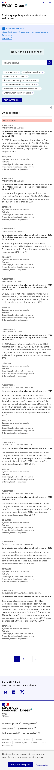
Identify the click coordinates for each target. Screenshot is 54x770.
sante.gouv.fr (29, 723)
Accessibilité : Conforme (11, 739)
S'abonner (38, 739)
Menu (50, 3)
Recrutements (7, 746)
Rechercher (43, 3)
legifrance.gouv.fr (10, 733)
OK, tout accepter (20, 764)
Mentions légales (20, 742)
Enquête (6, 38)
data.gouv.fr (7, 728)
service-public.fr (30, 733)
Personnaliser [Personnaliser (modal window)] (42, 765)
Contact (27, 739)
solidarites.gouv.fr (10, 723)
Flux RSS (34, 742)
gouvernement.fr (25, 728)
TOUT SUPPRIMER (11, 100)
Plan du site (6, 742)
